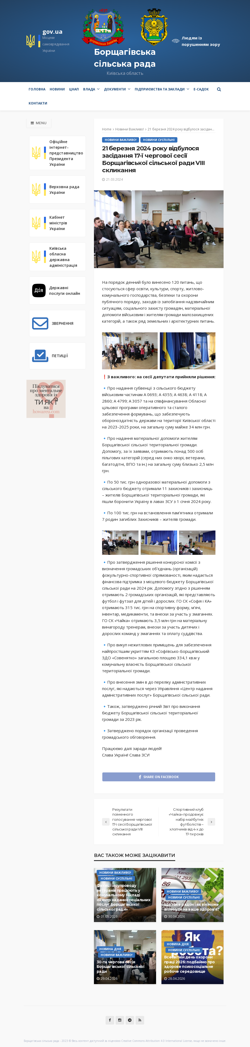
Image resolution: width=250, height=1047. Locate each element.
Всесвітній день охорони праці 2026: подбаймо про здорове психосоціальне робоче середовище (189, 964)
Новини (57, 89)
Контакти (38, 103)
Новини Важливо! (120, 140)
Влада (89, 89)
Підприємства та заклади (160, 89)
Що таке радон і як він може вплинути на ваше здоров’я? (191, 906)
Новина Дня (110, 949)
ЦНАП (74, 89)
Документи (115, 89)
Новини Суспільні (159, 140)
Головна (37, 89)
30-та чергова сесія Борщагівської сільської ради (120, 967)
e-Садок (201, 89)
